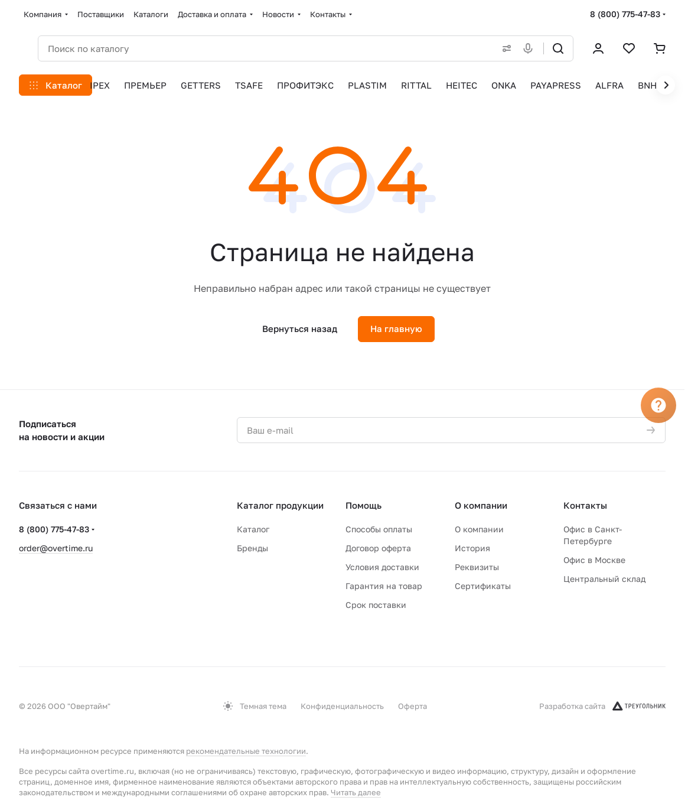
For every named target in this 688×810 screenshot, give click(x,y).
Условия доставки (382, 567)
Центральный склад (604, 579)
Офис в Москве (594, 560)
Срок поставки (375, 605)
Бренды (252, 548)
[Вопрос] (658, 405)
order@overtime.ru (56, 548)
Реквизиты (477, 567)
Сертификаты (483, 586)
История (472, 548)
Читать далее (356, 792)
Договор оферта (378, 548)
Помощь (363, 505)
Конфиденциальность (342, 706)
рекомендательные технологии (246, 751)
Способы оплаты (378, 529)
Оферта (412, 706)
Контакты (585, 505)
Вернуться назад (299, 328)
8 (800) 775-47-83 (625, 14)
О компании (481, 505)
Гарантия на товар (383, 586)
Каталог (253, 529)
